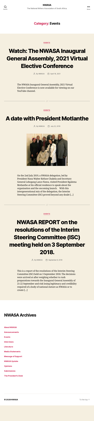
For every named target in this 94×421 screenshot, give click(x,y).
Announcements (11, 348)
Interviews (8, 357)
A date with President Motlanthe (47, 129)
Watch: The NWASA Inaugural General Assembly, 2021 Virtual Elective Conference (47, 62)
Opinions (8, 382)
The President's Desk (13, 391)
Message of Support (13, 372)
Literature (8, 362)
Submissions (9, 386)
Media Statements (12, 367)
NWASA (47, 5)
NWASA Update (11, 377)
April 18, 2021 (55, 82)
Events (47, 43)
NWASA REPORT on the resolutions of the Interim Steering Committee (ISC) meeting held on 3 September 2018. (47, 252)
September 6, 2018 (55, 276)
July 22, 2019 (55, 142)
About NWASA (10, 343)
